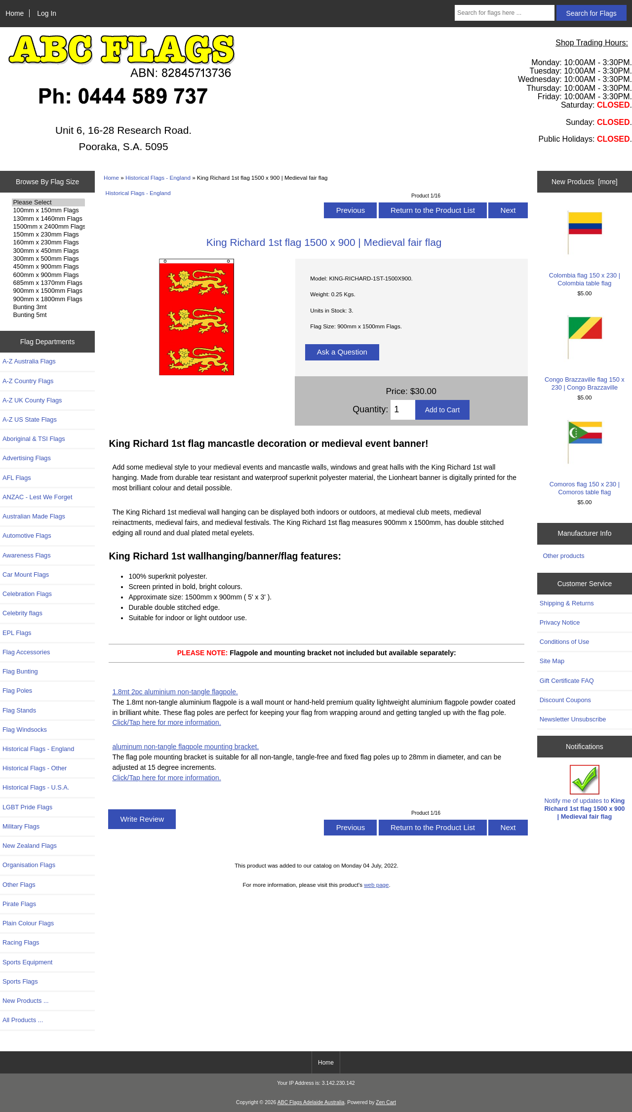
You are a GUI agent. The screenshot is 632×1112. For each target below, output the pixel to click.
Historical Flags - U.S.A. (35, 787)
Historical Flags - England (158, 177)
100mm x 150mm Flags (48, 210)
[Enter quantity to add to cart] (403, 410)
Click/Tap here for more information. (166, 722)
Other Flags (19, 884)
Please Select (48, 202)
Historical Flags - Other (34, 768)
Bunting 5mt (48, 315)
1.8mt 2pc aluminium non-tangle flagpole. (174, 692)
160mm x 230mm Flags (48, 242)
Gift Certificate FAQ (567, 680)
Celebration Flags (27, 593)
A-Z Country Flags (27, 381)
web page (376, 884)
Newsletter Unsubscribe (573, 719)
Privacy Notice (560, 622)
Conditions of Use (565, 641)
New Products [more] (585, 182)
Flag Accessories (26, 652)
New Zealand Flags (29, 845)
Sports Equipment (27, 962)
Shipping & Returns (567, 603)
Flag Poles (17, 690)
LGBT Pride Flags (27, 807)
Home (14, 13)
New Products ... (25, 1000)
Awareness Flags (26, 555)
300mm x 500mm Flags (48, 259)
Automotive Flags (26, 535)
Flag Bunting (20, 671)
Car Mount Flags (25, 574)
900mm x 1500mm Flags (48, 291)
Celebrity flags (22, 613)
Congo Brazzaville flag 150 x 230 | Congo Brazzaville (584, 351)
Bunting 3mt (48, 307)
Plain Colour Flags (28, 923)
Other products (563, 555)
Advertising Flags (26, 458)
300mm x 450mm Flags (48, 251)
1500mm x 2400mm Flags (48, 227)
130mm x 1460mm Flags (48, 219)
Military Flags (21, 826)
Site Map (552, 661)
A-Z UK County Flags (32, 400)
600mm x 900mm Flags (48, 275)
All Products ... (22, 1020)
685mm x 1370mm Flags (48, 283)
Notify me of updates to (584, 792)
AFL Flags (16, 477)
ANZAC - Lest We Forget (37, 497)
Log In (46, 13)
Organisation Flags (28, 865)
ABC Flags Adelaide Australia (311, 1102)
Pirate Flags (19, 904)
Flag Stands (19, 710)
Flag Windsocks (24, 729)
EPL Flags (16, 632)
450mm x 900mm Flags (48, 267)
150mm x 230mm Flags (48, 234)
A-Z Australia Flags (29, 361)
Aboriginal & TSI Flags (33, 438)
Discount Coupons (565, 700)
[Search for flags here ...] (504, 13)
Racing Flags (20, 942)
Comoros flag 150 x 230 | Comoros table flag (584, 455)
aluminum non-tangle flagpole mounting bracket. (185, 747)
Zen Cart (386, 1102)
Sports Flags (20, 981)
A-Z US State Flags (29, 419)
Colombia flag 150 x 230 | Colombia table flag (584, 246)
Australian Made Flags (33, 516)
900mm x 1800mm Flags (48, 299)
